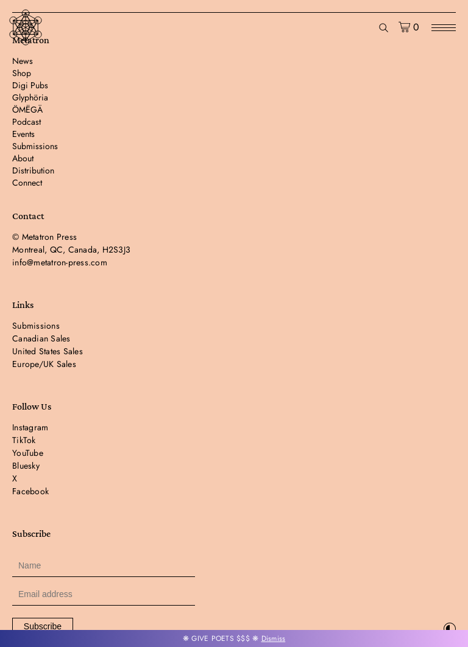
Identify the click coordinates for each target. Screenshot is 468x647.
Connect (27, 183)
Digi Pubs (30, 85)
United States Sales (47, 351)
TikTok (24, 440)
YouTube (27, 453)
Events (23, 134)
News (22, 61)
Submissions (35, 146)
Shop (21, 73)
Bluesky (26, 466)
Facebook (30, 491)
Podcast (26, 122)
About (23, 158)
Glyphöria (30, 97)
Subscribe (43, 626)
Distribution (33, 170)
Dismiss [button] (273, 638)
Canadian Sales (41, 338)
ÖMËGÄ (27, 109)
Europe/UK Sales (44, 364)
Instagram (30, 427)
